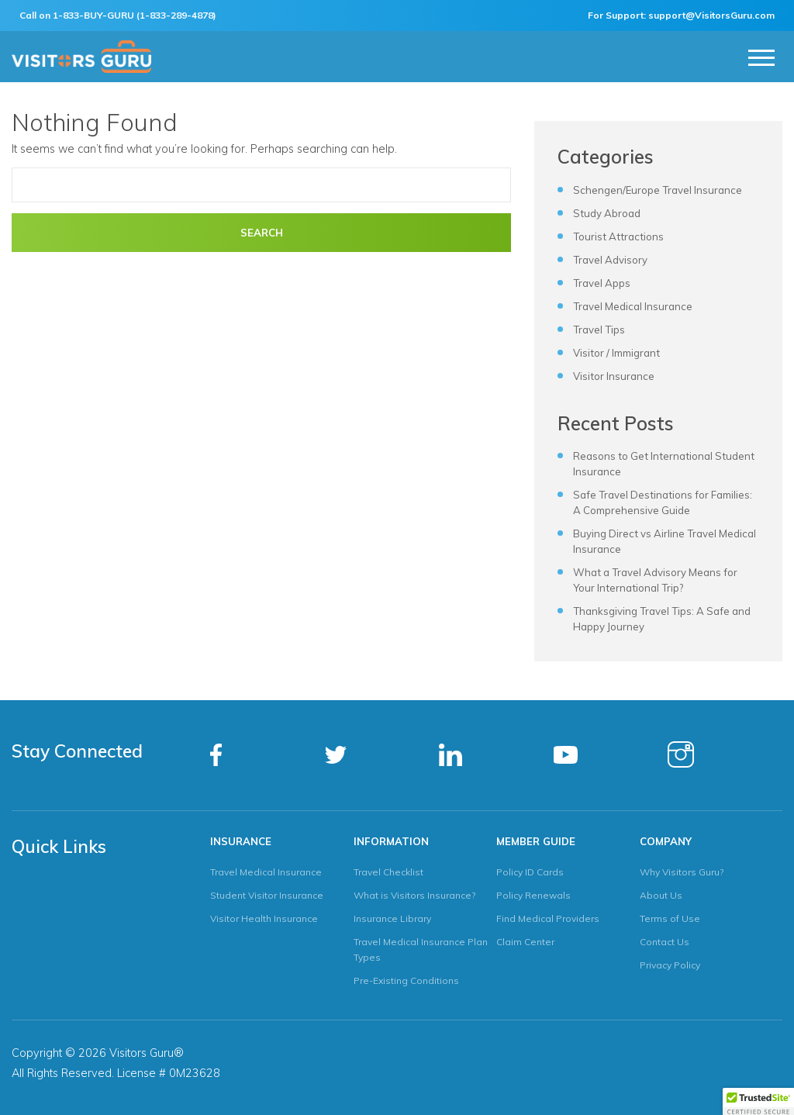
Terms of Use (670, 918)
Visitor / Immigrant (616, 353)
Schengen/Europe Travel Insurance (657, 190)
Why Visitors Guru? (681, 872)
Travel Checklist (388, 872)
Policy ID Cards (530, 872)
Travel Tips (599, 329)
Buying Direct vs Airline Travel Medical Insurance (664, 541)
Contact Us (664, 942)
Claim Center (525, 942)
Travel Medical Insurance (632, 306)
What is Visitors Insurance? (414, 895)
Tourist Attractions (618, 236)
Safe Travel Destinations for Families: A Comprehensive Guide (662, 502)
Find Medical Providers (547, 918)
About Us (661, 895)
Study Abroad (606, 213)
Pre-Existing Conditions (406, 980)
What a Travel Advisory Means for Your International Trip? (655, 580)
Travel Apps (601, 283)
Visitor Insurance (613, 376)
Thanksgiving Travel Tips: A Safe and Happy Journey (662, 619)
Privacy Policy (670, 965)
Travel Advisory (610, 260)
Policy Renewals (533, 895)
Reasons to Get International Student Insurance (663, 464)
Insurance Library (392, 918)
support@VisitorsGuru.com (711, 15)
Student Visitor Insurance (266, 895)
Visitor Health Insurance (264, 918)
